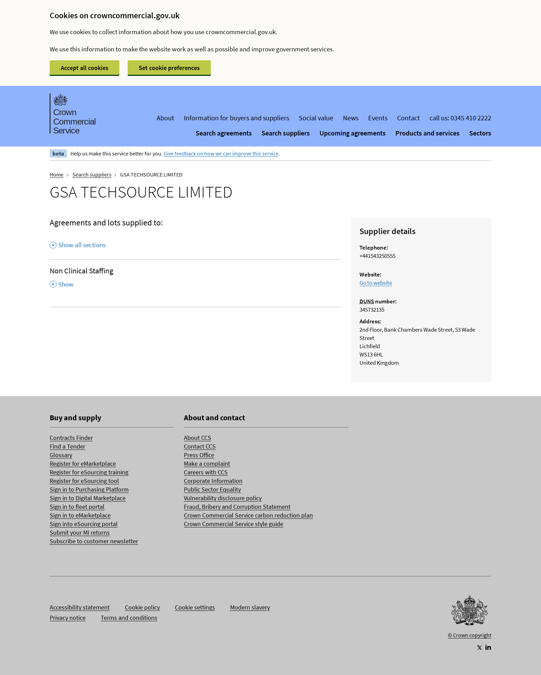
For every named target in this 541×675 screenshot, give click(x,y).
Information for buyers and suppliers (236, 117)
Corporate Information (213, 481)
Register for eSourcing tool (84, 481)
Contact (408, 117)
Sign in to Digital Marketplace (88, 498)
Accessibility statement (80, 607)
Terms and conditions (129, 618)
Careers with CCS (206, 472)
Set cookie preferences (169, 68)
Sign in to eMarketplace (80, 515)
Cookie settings (195, 607)
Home (56, 174)
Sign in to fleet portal (77, 507)
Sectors (480, 133)
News (350, 117)
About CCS (197, 438)
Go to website (376, 282)
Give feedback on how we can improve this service (221, 153)
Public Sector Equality (212, 489)
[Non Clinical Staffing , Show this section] (195, 279)
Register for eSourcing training (89, 472)
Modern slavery (250, 607)
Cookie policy (142, 607)
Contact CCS (200, 446)
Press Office (199, 455)
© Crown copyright (469, 635)
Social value (316, 117)
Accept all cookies (84, 68)
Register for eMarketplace (83, 463)
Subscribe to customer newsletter (94, 541)
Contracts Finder (71, 438)
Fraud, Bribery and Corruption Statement (237, 507)
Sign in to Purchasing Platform (89, 489)
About (165, 117)
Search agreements (224, 133)
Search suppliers (286, 133)
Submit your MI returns (80, 532)
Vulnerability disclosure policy (223, 498)
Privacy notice (68, 618)
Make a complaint (207, 463)
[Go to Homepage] (469, 612)
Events (377, 117)
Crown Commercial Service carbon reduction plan (248, 515)
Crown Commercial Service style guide (233, 524)
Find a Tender (67, 446)
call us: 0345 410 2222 (460, 117)
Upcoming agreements (352, 133)
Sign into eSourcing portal (84, 524)
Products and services (427, 133)
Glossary (61, 455)
